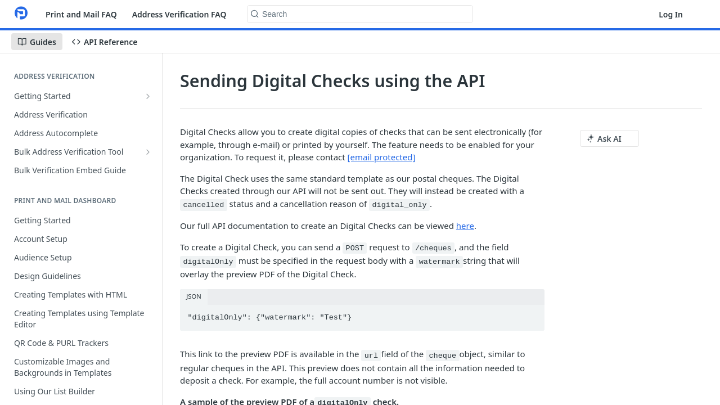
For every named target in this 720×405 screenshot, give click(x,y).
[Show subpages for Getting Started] (147, 96)
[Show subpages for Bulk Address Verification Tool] (147, 151)
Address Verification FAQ (179, 14)
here (465, 225)
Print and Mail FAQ (81, 14)
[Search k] (360, 14)
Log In (671, 14)
